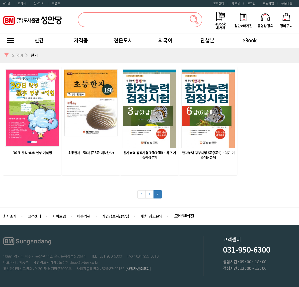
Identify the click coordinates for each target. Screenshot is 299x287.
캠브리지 (38, 3)
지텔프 (56, 3)
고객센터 (218, 3)
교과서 (22, 3)
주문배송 (286, 3)
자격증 (81, 40)
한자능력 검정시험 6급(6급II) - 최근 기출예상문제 (208, 155)
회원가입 (268, 3)
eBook (249, 40)
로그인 (251, 3)
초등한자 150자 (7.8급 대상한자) (91, 153)
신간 (39, 40)
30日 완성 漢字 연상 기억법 (32, 153)
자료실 (235, 3)
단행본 (207, 40)
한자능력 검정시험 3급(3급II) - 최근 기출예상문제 (149, 155)
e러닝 (6, 3)
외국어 (165, 40)
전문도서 (123, 40)
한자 (34, 55)
